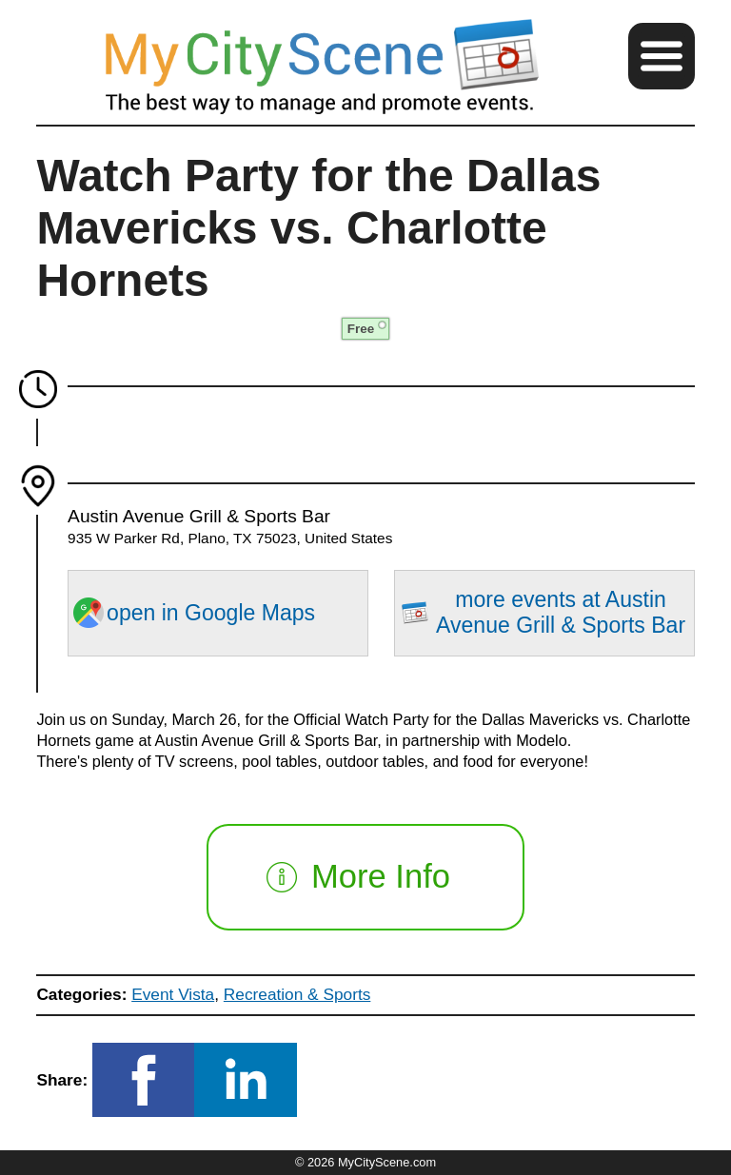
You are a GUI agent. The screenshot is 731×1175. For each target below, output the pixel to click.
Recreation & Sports (297, 994)
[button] (661, 56)
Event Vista (172, 994)
